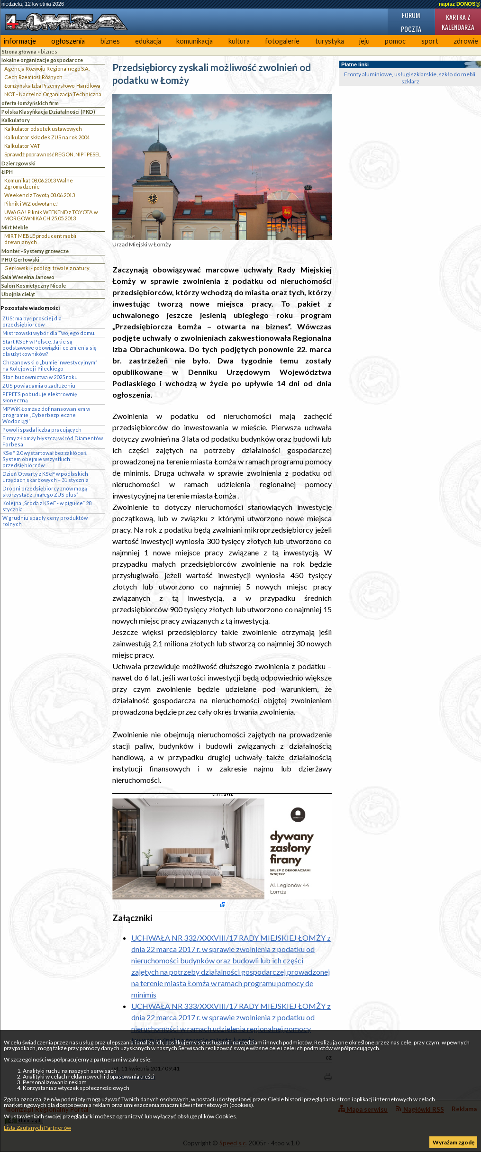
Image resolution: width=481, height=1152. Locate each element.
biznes (110, 41)
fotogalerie (282, 41)
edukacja (148, 41)
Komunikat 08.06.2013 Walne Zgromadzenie (38, 183)
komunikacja (194, 41)
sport (429, 41)
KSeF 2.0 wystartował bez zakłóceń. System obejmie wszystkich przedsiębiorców (44, 459)
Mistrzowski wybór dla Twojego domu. (48, 333)
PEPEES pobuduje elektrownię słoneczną (39, 397)
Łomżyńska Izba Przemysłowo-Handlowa (52, 85)
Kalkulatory (15, 120)
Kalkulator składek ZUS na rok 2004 (47, 137)
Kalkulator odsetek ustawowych (43, 129)
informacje (20, 41)
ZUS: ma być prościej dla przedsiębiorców (32, 321)
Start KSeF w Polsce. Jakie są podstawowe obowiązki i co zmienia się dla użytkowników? (49, 347)
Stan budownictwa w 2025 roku (40, 377)
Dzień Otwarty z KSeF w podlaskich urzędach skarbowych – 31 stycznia (45, 477)
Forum (411, 15)
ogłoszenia (68, 41)
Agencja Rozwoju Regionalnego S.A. (47, 68)
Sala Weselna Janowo (27, 277)
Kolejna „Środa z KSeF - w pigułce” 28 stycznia (46, 506)
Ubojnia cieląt (18, 294)
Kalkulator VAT (22, 146)
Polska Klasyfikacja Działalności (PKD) (48, 112)
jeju (364, 41)
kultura (239, 41)
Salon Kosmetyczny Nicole (33, 285)
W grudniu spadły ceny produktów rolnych (45, 521)
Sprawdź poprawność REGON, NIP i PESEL (52, 154)
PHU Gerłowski (20, 259)
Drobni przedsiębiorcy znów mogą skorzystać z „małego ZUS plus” (44, 491)
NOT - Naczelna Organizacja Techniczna (52, 94)
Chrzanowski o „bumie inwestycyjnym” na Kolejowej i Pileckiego (49, 365)
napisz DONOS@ (460, 4)
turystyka (329, 41)
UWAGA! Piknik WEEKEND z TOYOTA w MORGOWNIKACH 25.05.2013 (51, 215)
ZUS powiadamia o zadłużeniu (38, 385)
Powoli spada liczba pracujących (42, 429)
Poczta (411, 29)
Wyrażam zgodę (453, 1142)
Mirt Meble (14, 227)
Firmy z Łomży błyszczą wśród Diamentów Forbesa (52, 441)
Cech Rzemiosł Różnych (33, 77)
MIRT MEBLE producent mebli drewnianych (40, 239)
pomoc (395, 41)
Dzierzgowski (18, 163)
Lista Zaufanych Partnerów (37, 1127)
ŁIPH (7, 172)
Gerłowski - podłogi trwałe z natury (47, 268)
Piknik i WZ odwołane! (31, 203)
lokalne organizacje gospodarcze (42, 60)
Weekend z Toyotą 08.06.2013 (39, 195)
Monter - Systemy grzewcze (35, 251)
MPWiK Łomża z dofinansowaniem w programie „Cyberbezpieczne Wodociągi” (46, 415)
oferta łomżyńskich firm (30, 103)
